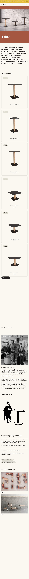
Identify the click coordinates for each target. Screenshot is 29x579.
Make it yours (24, 1)
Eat (6, 327)
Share (11, 327)
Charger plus (5, 277)
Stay (2, 327)
